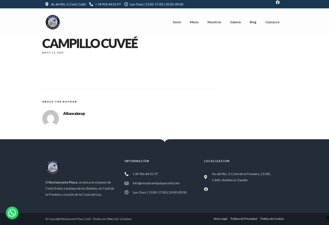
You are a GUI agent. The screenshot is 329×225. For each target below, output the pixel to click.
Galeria (235, 22)
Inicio (177, 22)
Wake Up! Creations (119, 219)
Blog (253, 22)
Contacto (272, 22)
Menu (194, 22)
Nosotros (214, 22)
